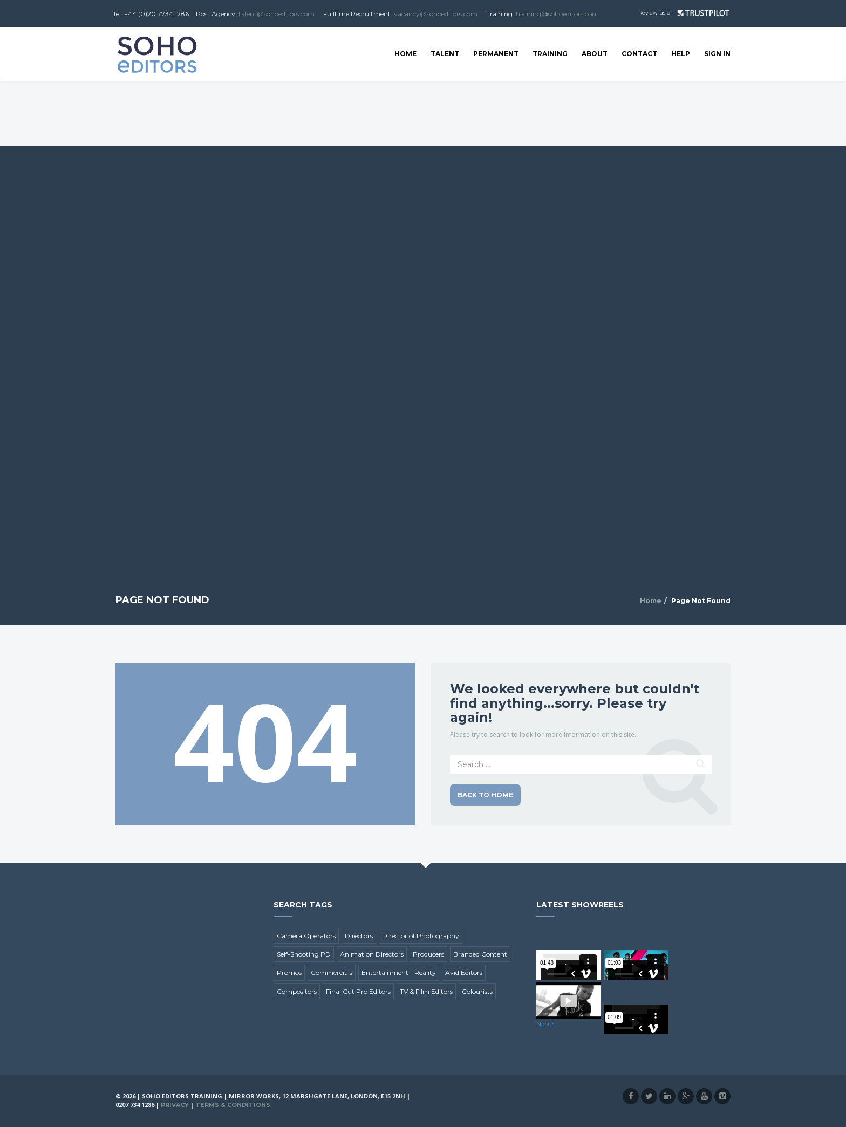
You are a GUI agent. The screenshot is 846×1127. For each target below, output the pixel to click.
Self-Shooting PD (304, 954)
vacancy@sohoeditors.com (435, 14)
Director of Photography (420, 936)
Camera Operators (306, 936)
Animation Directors (372, 954)
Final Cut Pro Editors (358, 991)
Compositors (297, 991)
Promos (289, 972)
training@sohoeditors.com (557, 14)
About (595, 54)
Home (405, 54)
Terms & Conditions (232, 1105)
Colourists (477, 991)
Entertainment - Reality (398, 972)
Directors (359, 936)
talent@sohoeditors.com (276, 14)
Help (680, 54)
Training (550, 54)
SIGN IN (717, 54)
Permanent (495, 54)
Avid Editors (463, 972)
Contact (639, 54)
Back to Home (485, 795)
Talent (445, 54)
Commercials (331, 972)
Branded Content (480, 954)
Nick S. (546, 1024)
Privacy (175, 1105)
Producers (428, 954)
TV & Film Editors (426, 991)
